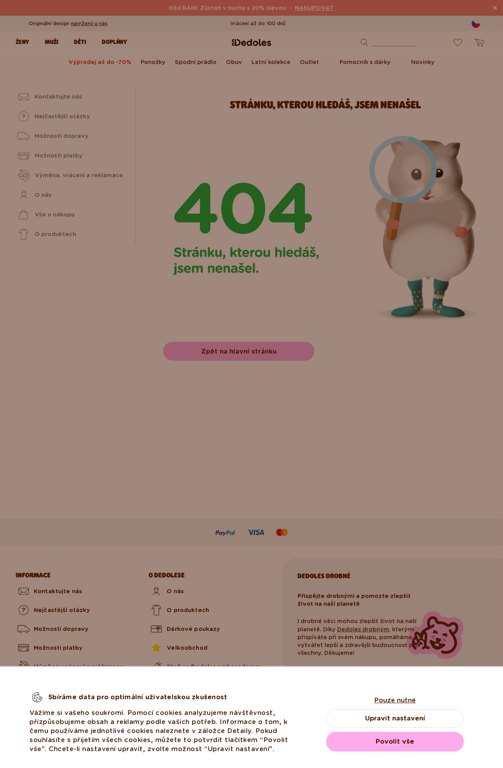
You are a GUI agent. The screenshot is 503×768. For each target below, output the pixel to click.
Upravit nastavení (395, 718)
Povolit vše (395, 741)
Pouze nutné (395, 700)
